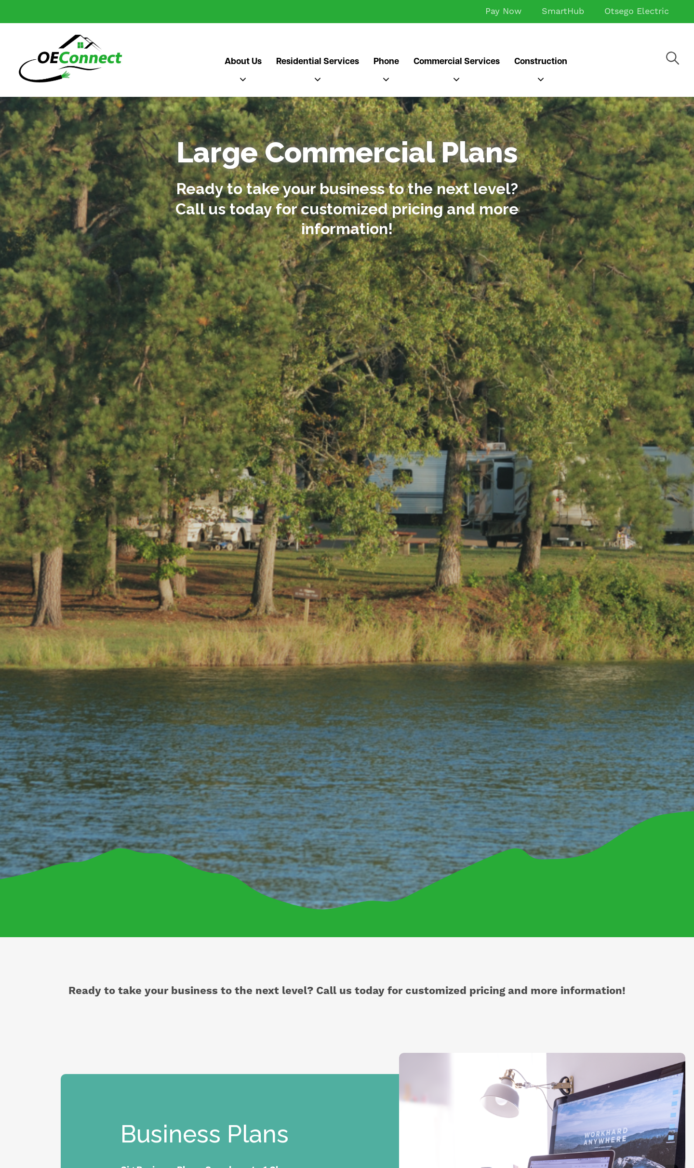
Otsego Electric (636, 11)
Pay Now (503, 11)
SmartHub (563, 11)
